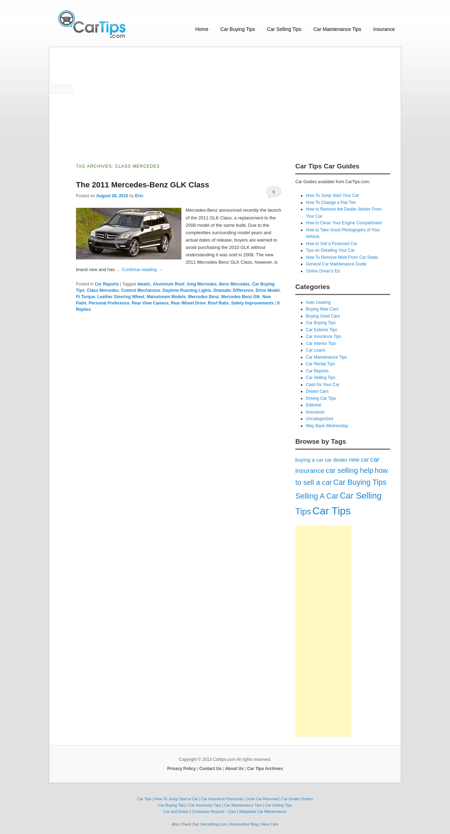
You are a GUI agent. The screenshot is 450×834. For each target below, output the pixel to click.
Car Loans (315, 350)
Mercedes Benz (203, 296)
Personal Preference (109, 303)
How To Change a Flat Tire (331, 202)
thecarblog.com (214, 824)
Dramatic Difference (233, 290)
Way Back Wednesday (327, 425)
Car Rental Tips (320, 363)
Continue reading (142, 269)
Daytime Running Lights (187, 290)
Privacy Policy (181, 768)
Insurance (384, 29)
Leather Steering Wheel (120, 296)
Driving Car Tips (321, 398)
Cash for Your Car (322, 384)
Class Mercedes (103, 290)
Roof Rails (218, 303)
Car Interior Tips (321, 343)
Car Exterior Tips (321, 329)
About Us (234, 768)
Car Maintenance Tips (337, 29)
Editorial (313, 405)
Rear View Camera (150, 303)
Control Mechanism (140, 290)
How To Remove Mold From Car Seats (342, 257)
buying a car (309, 460)
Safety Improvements (252, 303)
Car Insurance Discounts (222, 799)
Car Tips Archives (265, 768)
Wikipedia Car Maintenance (263, 811)
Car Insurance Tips (323, 336)
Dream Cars (317, 391)
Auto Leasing (318, 302)
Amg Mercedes (202, 284)
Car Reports (107, 284)
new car (359, 459)
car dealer (335, 460)
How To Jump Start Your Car (332, 195)
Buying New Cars (322, 309)
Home (201, 29)
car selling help (349, 470)
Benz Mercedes (234, 284)
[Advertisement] (225, 100)
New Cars (269, 824)
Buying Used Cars (323, 316)
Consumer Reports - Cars (214, 811)
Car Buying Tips (237, 29)
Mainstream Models (166, 296)
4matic (143, 284)
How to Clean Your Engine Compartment (344, 222)
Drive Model (267, 290)
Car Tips (331, 511)
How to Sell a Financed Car (331, 243)
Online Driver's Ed (323, 271)
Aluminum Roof (168, 284)
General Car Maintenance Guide (336, 264)
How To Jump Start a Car (176, 799)
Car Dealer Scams (297, 799)
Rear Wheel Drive (188, 303)
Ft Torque (85, 296)
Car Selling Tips (284, 29)
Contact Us (210, 768)
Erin (139, 195)
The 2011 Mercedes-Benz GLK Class (142, 184)
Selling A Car (317, 496)
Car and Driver (176, 811)
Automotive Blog (244, 824)
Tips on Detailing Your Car (330, 250)
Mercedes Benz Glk (240, 296)
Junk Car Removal (262, 799)
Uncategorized (319, 418)
